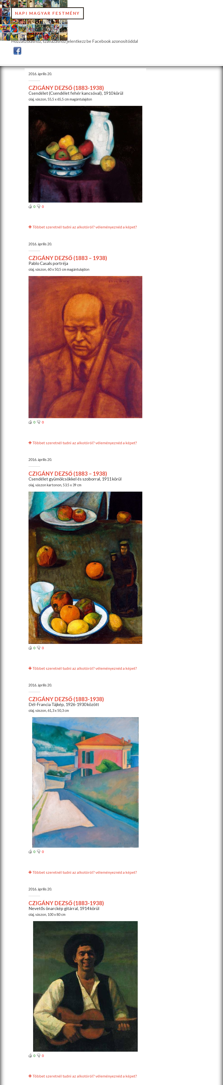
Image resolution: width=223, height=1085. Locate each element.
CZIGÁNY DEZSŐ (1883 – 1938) (68, 258)
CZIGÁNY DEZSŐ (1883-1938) (66, 88)
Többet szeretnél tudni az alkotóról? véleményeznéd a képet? (83, 227)
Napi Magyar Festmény (47, 13)
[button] (17, 50)
